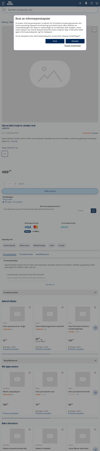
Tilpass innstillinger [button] (72, 46)
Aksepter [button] (75, 41)
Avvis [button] (55, 41)
